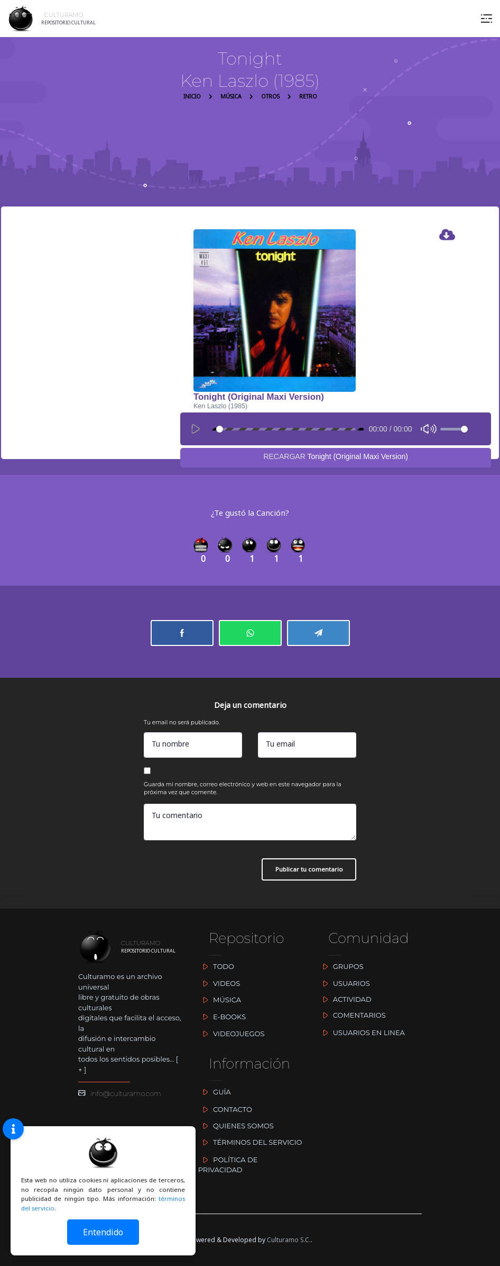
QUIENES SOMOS (236, 1125)
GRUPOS (340, 966)
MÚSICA (231, 96)
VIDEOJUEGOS (231, 1033)
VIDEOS (219, 983)
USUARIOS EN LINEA (361, 1032)
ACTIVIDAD (344, 999)
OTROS (270, 96)
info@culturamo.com (119, 1093)
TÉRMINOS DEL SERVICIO (250, 1142)
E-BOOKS (222, 1016)
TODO (216, 966)
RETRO (308, 96)
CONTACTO (225, 1109)
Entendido (103, 1232)
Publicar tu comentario (309, 869)
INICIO (192, 96)
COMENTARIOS (351, 1015)
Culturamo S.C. (289, 1239)
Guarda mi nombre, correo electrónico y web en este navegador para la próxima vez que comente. (242, 788)
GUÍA (214, 1092)
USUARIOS (343, 983)
